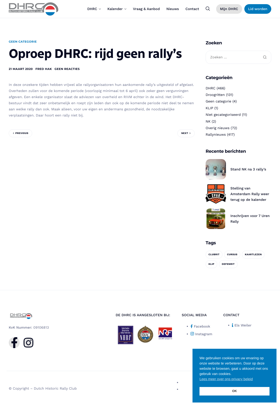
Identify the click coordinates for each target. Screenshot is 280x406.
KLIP (209, 108)
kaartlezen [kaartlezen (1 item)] (253, 254)
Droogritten (215, 95)
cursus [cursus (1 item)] (232, 254)
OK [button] (234, 391)
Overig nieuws (217, 128)
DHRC (94, 9)
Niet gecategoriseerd (223, 115)
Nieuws (172, 9)
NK (208, 121)
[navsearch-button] (208, 9)
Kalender (116, 9)
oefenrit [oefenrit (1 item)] (228, 264)
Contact (192, 9)
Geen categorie (23, 41)
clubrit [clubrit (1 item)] (214, 254)
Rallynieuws (216, 134)
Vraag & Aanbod (146, 9)
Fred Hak (43, 69)
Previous (21, 133)
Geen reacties (67, 69)
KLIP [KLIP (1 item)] (211, 264)
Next (184, 133)
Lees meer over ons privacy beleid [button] (226, 379)
